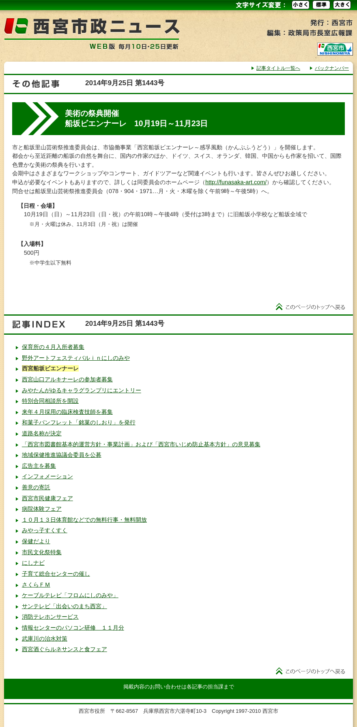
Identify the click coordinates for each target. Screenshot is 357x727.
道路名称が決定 (42, 433)
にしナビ (33, 562)
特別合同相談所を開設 (50, 401)
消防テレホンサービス (50, 616)
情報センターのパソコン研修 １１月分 (73, 627)
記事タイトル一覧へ (278, 68)
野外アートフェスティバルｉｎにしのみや (76, 358)
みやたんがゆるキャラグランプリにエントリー (81, 390)
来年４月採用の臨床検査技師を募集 (67, 412)
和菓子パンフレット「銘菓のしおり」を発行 (78, 422)
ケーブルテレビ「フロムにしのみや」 (70, 595)
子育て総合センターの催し (56, 573)
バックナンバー (332, 68)
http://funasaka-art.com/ (236, 182)
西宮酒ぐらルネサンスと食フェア (64, 649)
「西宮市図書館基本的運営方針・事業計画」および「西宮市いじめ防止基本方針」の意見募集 (141, 444)
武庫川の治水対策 (44, 638)
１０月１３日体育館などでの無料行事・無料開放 (84, 519)
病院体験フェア (42, 508)
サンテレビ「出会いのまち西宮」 (64, 606)
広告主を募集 (39, 465)
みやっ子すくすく (44, 530)
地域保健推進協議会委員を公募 (61, 455)
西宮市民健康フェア (47, 498)
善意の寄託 (36, 487)
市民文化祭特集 (42, 552)
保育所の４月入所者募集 (53, 347)
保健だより (36, 541)
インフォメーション (47, 476)
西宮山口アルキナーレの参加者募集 (67, 379)
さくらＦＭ (36, 584)
